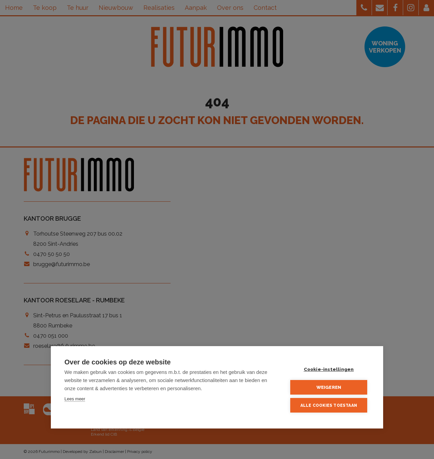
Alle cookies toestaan (328, 405)
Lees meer (74, 398)
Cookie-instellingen (329, 369)
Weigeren (328, 387)
